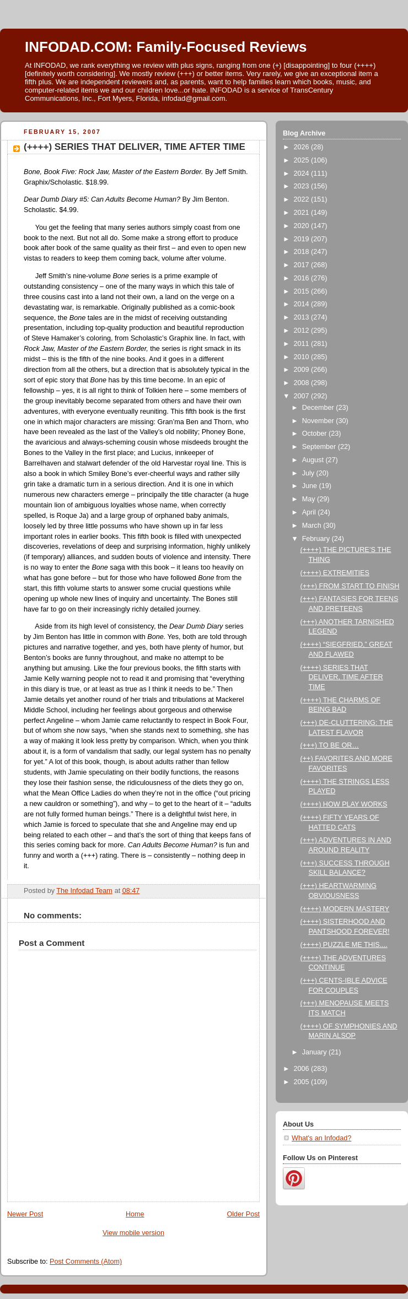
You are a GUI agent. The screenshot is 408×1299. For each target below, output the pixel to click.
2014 (303, 304)
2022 (303, 199)
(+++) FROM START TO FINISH (350, 586)
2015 (303, 291)
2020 (303, 226)
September (320, 447)
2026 (303, 147)
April (310, 512)
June (310, 486)
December (319, 408)
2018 (303, 252)
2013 (303, 317)
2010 (303, 357)
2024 (303, 173)
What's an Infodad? (321, 1138)
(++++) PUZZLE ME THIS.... (344, 945)
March (313, 525)
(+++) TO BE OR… (329, 745)
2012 (303, 330)
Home (135, 1214)
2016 (303, 278)
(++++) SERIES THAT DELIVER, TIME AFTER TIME (341, 677)
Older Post (243, 1214)
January (315, 1052)
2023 (303, 186)
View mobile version (133, 1233)
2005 (303, 1082)
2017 (303, 265)
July (309, 473)
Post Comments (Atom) (86, 1261)
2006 (303, 1069)
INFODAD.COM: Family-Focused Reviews (166, 47)
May (309, 499)
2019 (303, 239)
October (315, 433)
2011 (303, 344)
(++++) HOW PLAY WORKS (344, 804)
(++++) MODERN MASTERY (345, 909)
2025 (303, 160)
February (317, 539)
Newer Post (25, 1214)
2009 (303, 370)
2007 (303, 396)
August (314, 460)
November (319, 421)
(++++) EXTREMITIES (334, 573)
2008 (303, 383)
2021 (303, 212)
